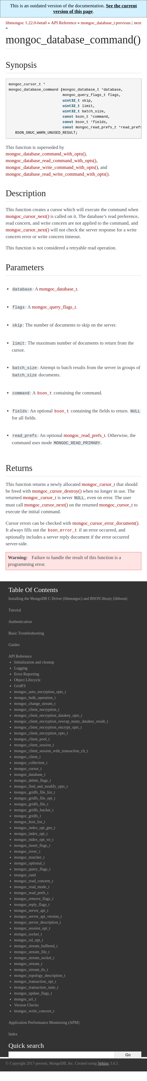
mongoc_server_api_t (31, 904)
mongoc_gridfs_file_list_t (34, 785)
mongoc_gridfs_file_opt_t (34, 791)
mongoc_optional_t (29, 856)
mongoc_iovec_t (27, 845)
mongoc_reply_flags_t (32, 898)
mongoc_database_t (98, 22)
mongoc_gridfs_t (27, 809)
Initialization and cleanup (34, 655)
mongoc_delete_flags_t (32, 774)
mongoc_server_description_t (37, 916)
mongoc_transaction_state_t (36, 981)
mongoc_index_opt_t (31, 827)
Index (12, 1027)
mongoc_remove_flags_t (33, 892)
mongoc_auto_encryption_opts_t (40, 685)
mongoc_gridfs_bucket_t (34, 803)
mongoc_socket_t (28, 927)
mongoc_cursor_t (28, 762)
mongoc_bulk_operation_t (35, 691)
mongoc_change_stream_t (34, 697)
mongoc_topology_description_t (39, 969)
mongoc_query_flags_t (32, 862)
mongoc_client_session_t (34, 738)
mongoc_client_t (27, 750)
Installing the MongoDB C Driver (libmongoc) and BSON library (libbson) (67, 592)
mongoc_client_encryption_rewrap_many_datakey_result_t (61, 715)
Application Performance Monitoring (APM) (43, 1016)
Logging (20, 661)
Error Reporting (26, 667)
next (137, 22)
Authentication (20, 615)
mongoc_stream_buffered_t (35, 939)
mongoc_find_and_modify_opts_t (41, 780)
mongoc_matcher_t (29, 850)
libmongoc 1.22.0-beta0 (26, 22)
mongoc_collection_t (30, 756)
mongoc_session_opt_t (32, 921)
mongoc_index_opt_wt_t (34, 833)
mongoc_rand (25, 868)
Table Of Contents (33, 583)
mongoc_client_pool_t (32, 732)
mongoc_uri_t (25, 992)
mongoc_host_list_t (29, 815)
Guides (14, 638)
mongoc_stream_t (28, 957)
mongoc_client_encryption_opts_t (41, 726)
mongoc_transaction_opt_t (35, 975)
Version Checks (26, 998)
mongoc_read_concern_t (33, 874)
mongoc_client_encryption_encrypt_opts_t (48, 720)
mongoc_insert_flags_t (32, 839)
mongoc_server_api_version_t (38, 910)
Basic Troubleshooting (26, 626)
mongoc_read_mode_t (31, 880)
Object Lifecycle (27, 673)
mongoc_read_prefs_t (31, 886)
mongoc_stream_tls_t (31, 963)
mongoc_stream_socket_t (34, 951)
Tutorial (14, 603)
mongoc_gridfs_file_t (31, 797)
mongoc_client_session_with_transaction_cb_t (51, 744)
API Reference (63, 22)
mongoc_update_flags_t (33, 986)
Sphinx (103, 1057)
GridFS (20, 679)
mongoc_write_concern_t (34, 1004)
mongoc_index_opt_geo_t (34, 821)
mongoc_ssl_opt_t (28, 933)
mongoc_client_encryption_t (36, 703)
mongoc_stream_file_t (32, 945)
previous (123, 22)
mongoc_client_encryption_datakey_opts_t (48, 709)
